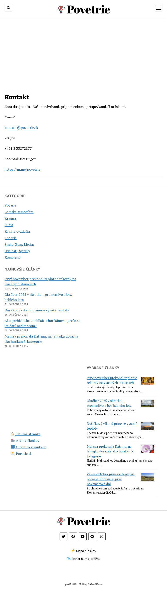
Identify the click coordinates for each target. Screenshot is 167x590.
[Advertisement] (83, 53)
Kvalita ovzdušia (17, 231)
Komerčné (12, 257)
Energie (11, 237)
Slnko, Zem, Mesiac (20, 244)
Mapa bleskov (83, 551)
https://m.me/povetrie (22, 169)
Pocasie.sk (21, 453)
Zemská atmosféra (19, 211)
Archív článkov (25, 440)
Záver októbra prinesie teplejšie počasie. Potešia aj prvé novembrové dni (111, 479)
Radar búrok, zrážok (83, 558)
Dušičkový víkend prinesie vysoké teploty (37, 310)
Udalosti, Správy (17, 251)
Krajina (10, 218)
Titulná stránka (25, 434)
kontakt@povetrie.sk (21, 127)
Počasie (10, 205)
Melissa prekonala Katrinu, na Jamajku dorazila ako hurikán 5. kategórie (110, 451)
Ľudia (9, 224)
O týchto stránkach (28, 447)
